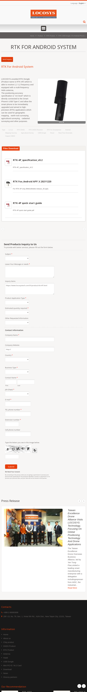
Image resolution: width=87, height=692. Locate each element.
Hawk (5, 658)
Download (7, 669)
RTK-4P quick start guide (27, 203)
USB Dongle (42, 133)
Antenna (6, 654)
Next (84, 501)
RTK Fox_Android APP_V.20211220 (32, 181)
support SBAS (10, 136)
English (81, 3)
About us (7, 638)
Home (32, 36)
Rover (52, 133)
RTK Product (50, 36)
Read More (72, 588)
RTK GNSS (21, 130)
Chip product (8, 642)
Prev (79, 501)
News (5, 673)
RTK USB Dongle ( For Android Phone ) (71, 36)
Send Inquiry (7, 59)
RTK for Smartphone (54, 130)
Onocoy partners (10, 677)
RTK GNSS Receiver (36, 130)
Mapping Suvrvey (11, 133)
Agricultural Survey (27, 133)
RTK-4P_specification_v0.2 (28, 160)
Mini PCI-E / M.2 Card (12, 665)
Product (40, 36)
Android (67, 130)
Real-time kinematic (65, 133)
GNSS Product (9, 646)
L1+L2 (11, 130)
